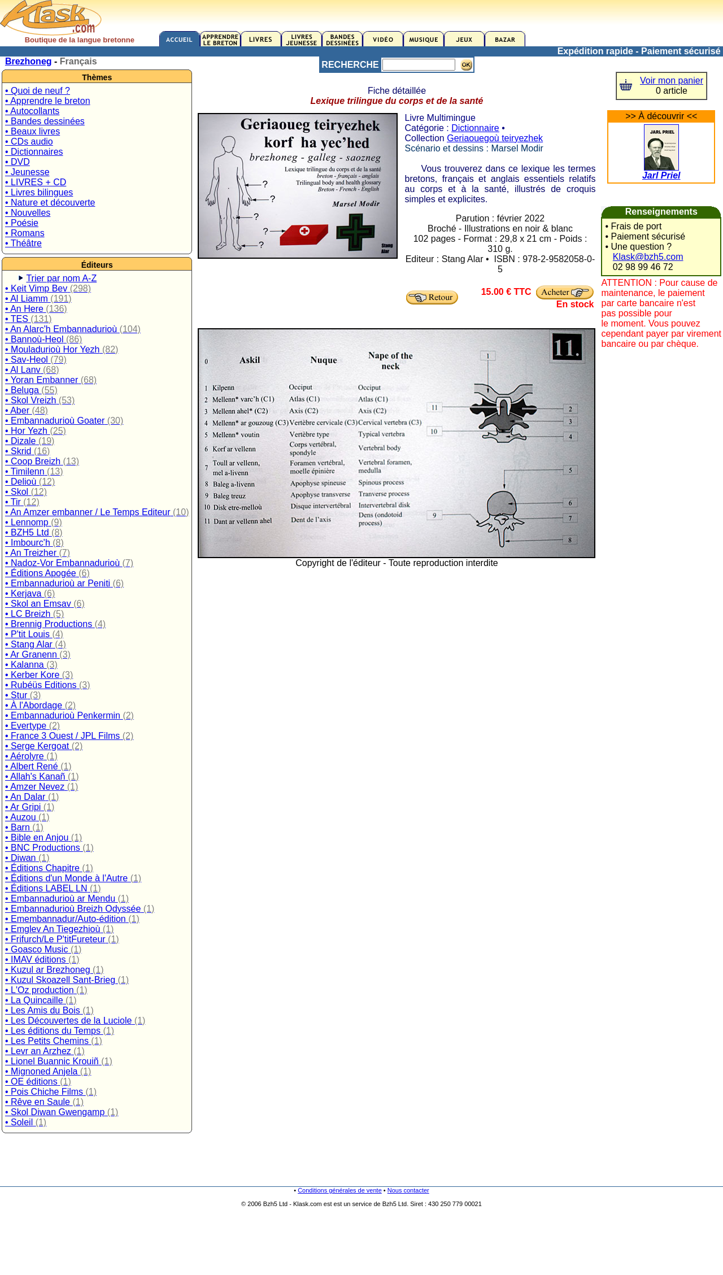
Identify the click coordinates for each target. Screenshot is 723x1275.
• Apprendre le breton (47, 101)
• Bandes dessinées (45, 121)
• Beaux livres (32, 131)
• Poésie (21, 223)
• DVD (17, 162)
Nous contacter (408, 1190)
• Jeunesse (27, 172)
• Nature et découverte (50, 202)
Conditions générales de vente (340, 1190)
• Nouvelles (27, 212)
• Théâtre (23, 243)
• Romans (25, 233)
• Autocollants (32, 111)
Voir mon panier (671, 80)
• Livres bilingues (39, 192)
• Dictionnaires (34, 151)
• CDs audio (29, 141)
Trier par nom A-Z (61, 278)
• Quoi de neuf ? (37, 90)
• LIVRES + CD (35, 182)
